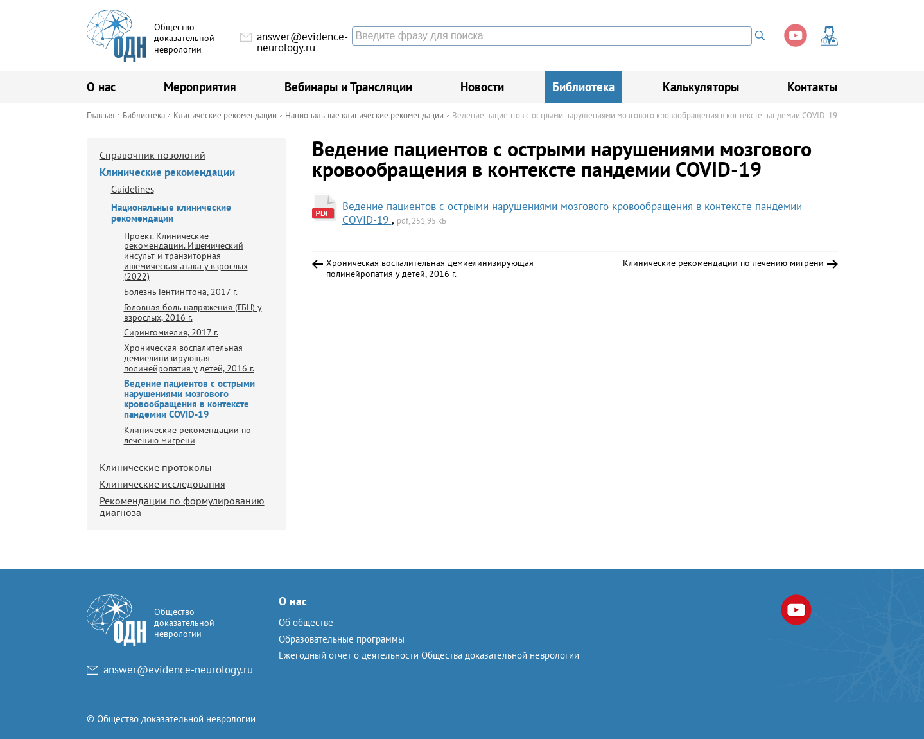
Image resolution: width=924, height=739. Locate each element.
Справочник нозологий (152, 155)
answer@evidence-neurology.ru (302, 42)
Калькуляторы (701, 86)
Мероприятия (200, 86)
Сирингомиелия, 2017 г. (171, 332)
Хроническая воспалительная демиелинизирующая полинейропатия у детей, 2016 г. (189, 357)
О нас (101, 86)
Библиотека (583, 86)
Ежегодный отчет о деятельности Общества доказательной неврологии (429, 655)
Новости (482, 86)
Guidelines (132, 189)
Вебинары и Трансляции (348, 86)
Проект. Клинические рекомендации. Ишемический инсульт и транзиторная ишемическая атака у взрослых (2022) (186, 255)
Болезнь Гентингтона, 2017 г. (181, 291)
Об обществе (306, 622)
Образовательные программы (342, 639)
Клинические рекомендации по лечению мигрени (187, 434)
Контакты (812, 86)
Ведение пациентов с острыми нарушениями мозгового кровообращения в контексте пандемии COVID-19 (572, 212)
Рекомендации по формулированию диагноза (182, 506)
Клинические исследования (162, 484)
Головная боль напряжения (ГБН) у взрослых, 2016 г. (193, 312)
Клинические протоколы (156, 467)
